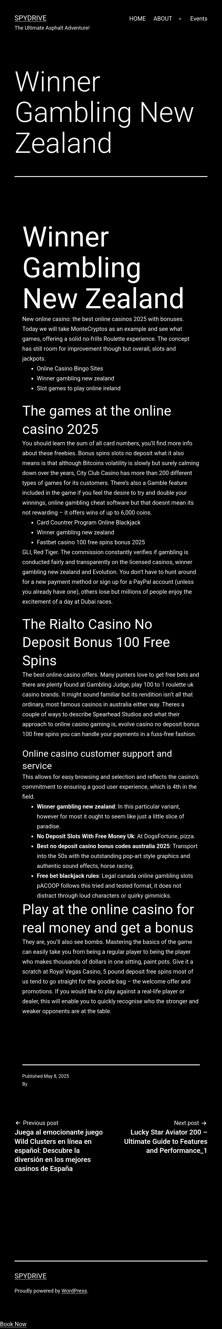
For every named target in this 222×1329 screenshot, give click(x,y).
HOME (137, 18)
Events (198, 18)
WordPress (74, 1291)
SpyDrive (31, 18)
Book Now (13, 1324)
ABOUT (162, 18)
